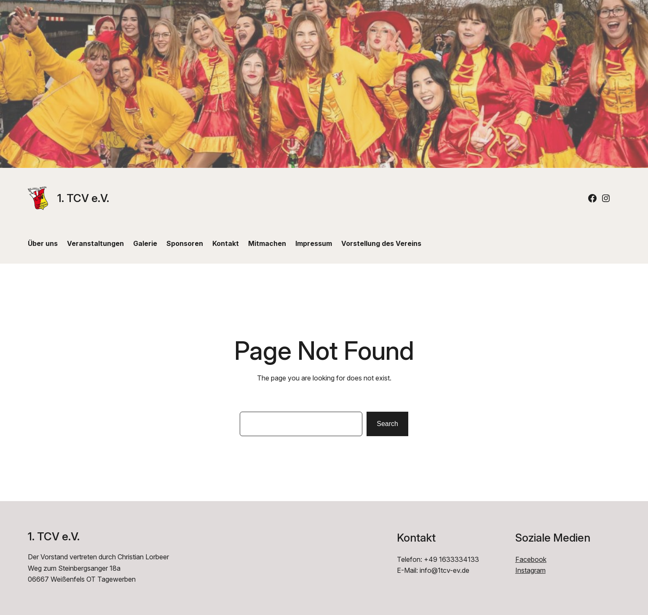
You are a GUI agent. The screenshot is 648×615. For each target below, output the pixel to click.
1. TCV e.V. (83, 198)
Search (387, 423)
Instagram (530, 570)
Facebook (530, 559)
